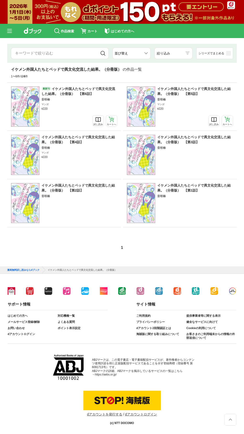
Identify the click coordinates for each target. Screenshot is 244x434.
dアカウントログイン (21, 334)
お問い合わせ (16, 328)
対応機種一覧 (66, 315)
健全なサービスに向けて (202, 322)
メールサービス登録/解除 (24, 322)
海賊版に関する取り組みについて (157, 334)
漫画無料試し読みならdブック (23, 270)
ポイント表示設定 (69, 328)
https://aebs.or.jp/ (106, 374)
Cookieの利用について (201, 328)
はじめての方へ (18, 315)
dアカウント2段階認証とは (153, 328)
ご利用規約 (143, 315)
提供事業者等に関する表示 (203, 315)
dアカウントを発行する (104, 414)
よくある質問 (66, 322)
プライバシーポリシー (150, 322)
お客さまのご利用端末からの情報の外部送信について (210, 336)
